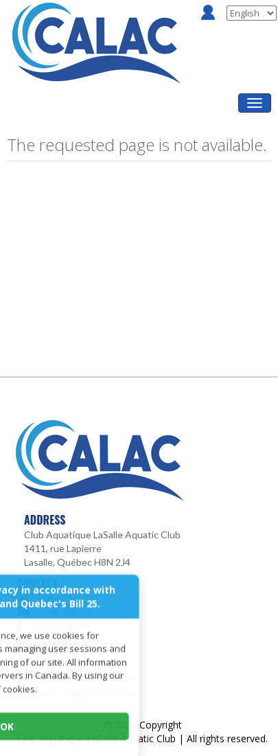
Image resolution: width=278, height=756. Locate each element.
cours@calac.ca (94, 662)
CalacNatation (60, 626)
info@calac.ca (63, 612)
